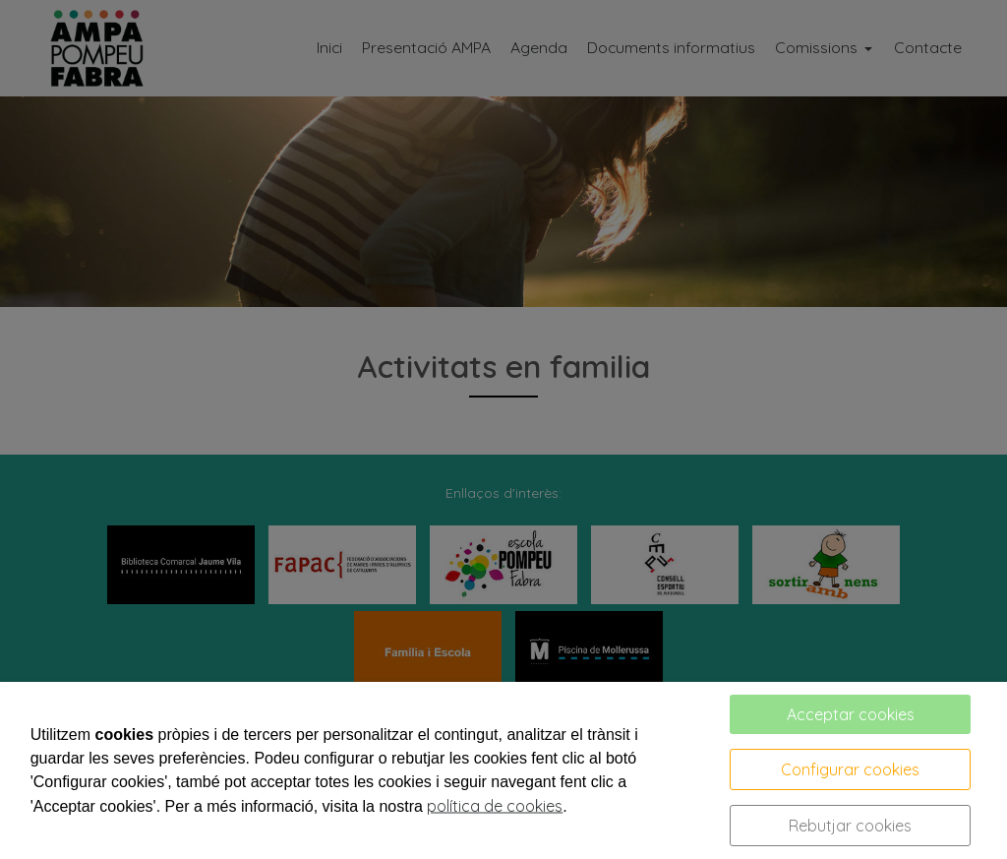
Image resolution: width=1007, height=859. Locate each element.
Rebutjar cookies (850, 825)
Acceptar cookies (851, 714)
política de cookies (495, 806)
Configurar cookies (850, 769)
